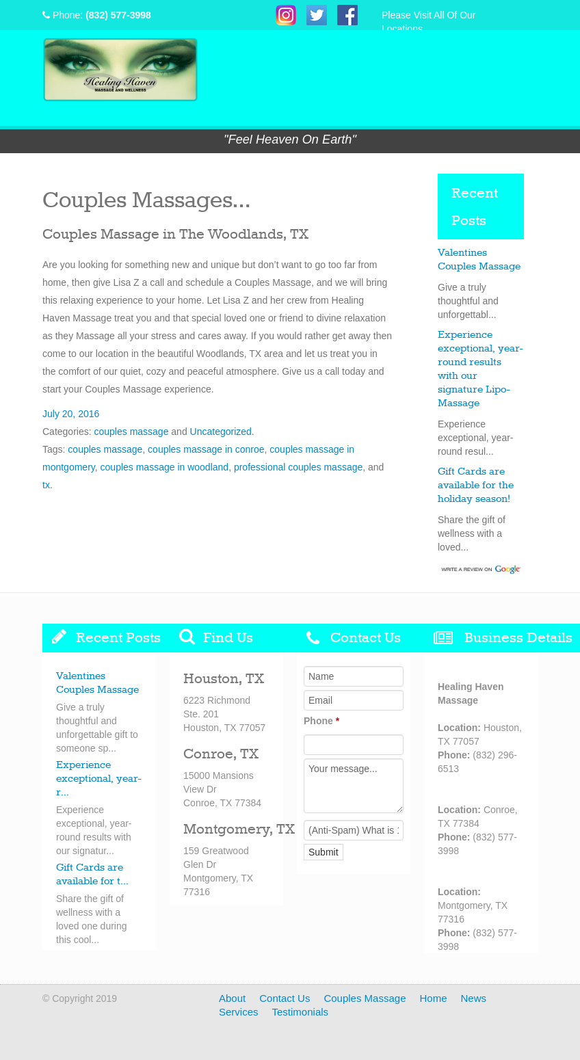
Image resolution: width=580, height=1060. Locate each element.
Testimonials (300, 1012)
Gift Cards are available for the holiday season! (476, 485)
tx (46, 484)
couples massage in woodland (165, 467)
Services (239, 1012)
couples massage (131, 431)
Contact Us (284, 998)
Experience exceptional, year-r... (99, 779)
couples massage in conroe (206, 449)
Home (433, 998)
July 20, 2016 (70, 413)
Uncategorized (221, 431)
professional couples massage (298, 467)
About (232, 998)
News (474, 998)
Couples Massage (365, 998)
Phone (321, 720)
